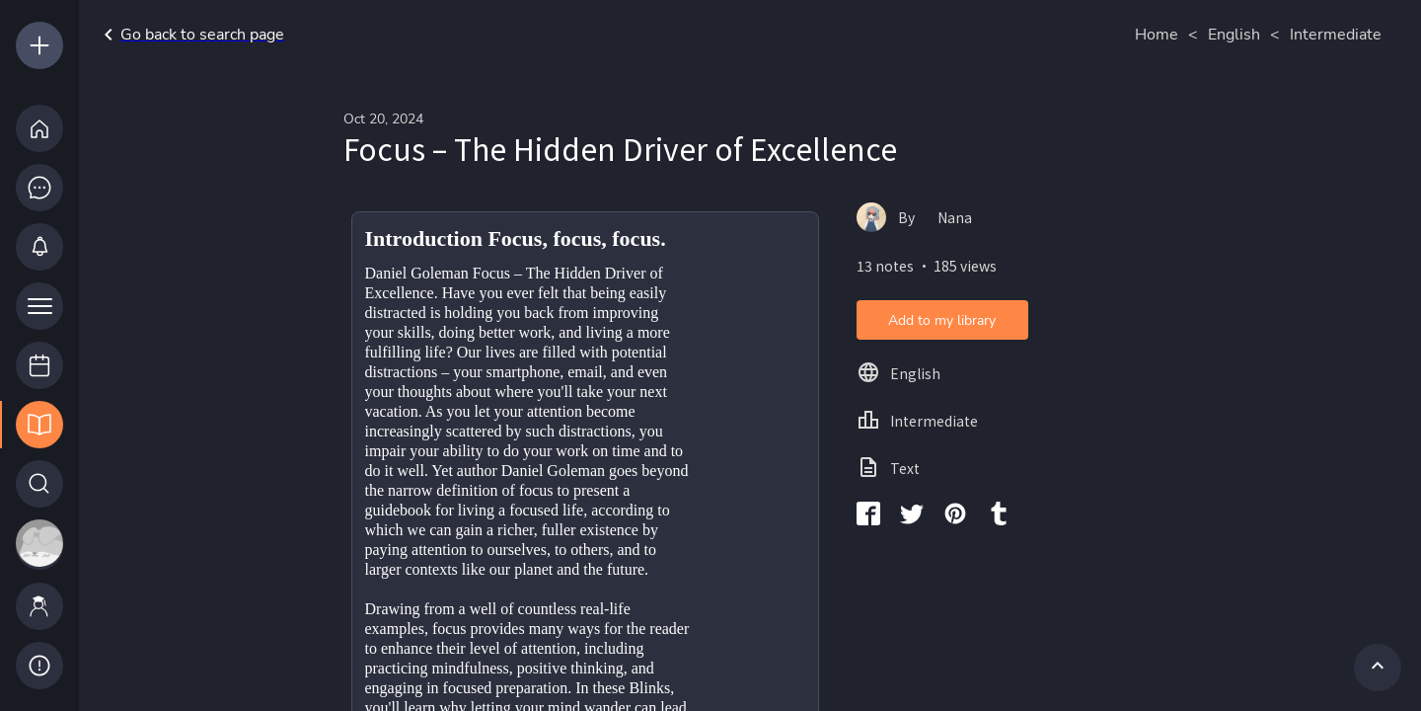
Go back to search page (190, 34)
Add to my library (942, 320)
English (1234, 34)
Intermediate (1336, 34)
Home (1156, 34)
